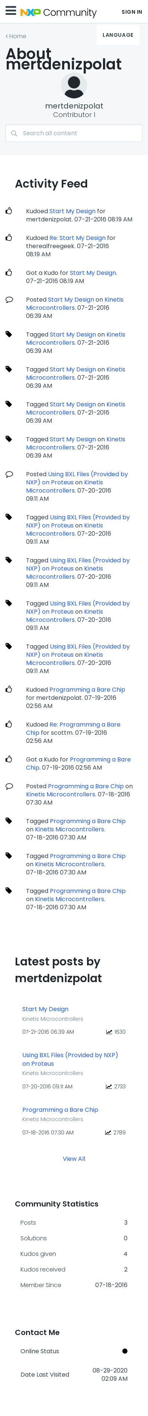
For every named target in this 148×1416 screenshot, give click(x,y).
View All (74, 1158)
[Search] (74, 133)
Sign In (132, 12)
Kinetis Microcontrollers (64, 486)
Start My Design (72, 211)
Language (118, 35)
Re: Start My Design (77, 238)
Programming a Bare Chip (87, 689)
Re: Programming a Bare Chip (73, 728)
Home (17, 36)
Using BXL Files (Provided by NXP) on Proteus (77, 478)
